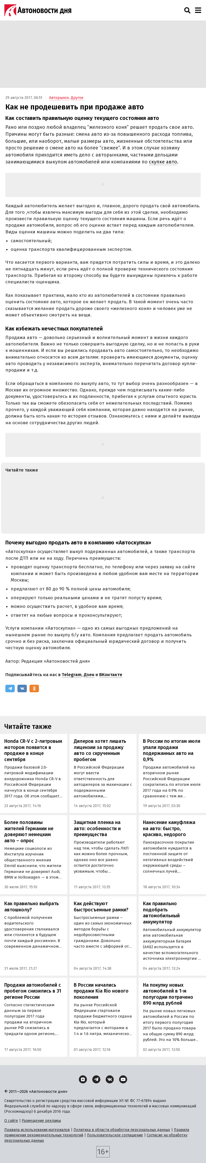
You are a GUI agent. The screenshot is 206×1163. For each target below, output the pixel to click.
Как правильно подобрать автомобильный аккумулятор (161, 913)
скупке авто (163, 162)
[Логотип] (37, 10)
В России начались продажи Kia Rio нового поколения (101, 991)
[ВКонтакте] (22, 688)
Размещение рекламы (41, 1120)
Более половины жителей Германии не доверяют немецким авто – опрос (28, 831)
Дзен (89, 674)
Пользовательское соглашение (115, 1135)
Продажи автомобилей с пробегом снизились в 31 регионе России (32, 991)
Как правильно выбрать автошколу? (31, 907)
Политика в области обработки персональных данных (121, 1130)
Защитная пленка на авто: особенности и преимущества (97, 828)
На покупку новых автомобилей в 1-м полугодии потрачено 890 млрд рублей (168, 994)
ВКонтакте (110, 674)
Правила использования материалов (37, 1130)
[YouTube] (123, 1079)
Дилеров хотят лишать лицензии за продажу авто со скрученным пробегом (100, 750)
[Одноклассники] (34, 688)
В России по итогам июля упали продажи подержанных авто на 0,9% (171, 750)
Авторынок (59, 97)
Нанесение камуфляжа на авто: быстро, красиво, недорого (169, 828)
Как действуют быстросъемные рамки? (101, 907)
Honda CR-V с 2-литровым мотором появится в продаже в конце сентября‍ (33, 750)
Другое (77, 97)
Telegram (72, 674)
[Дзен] (83, 1079)
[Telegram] (10, 688)
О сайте (11, 1120)
